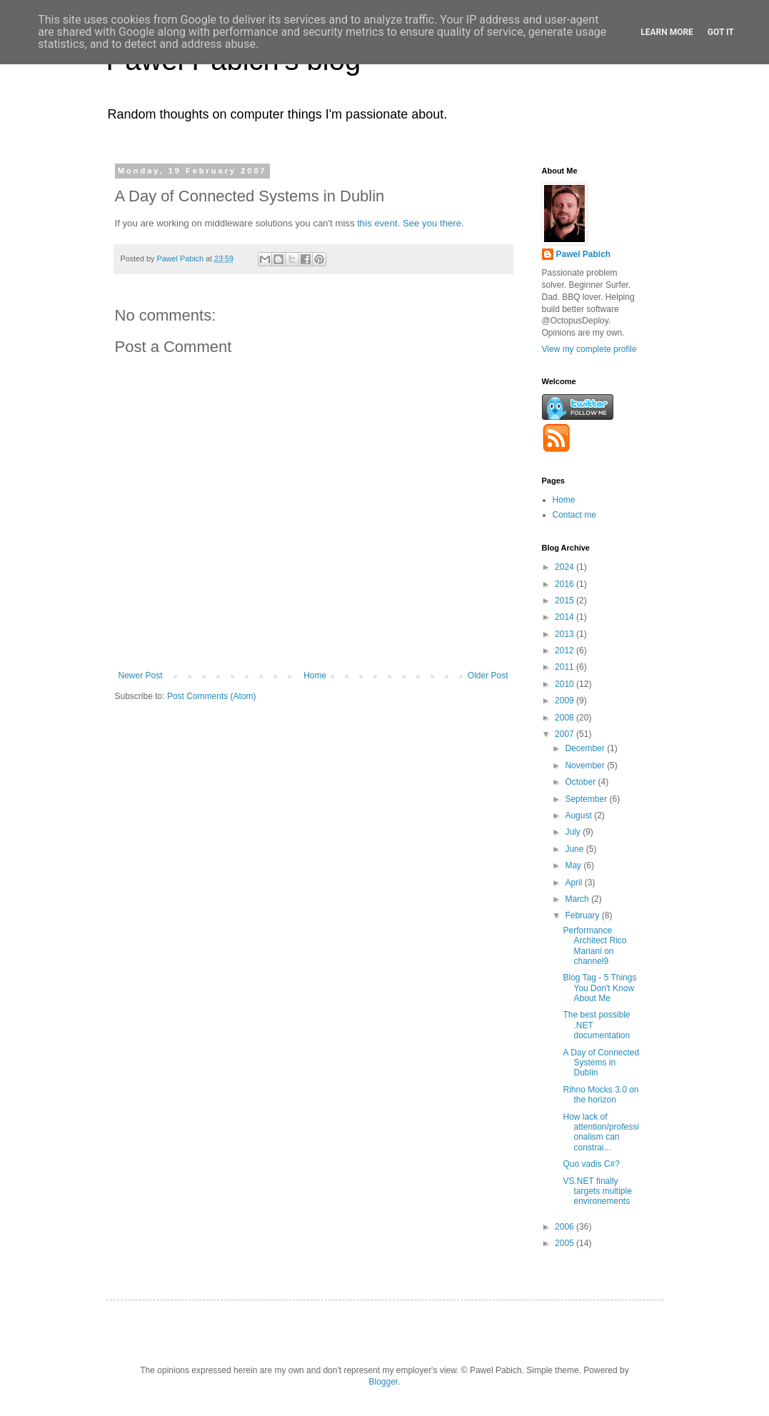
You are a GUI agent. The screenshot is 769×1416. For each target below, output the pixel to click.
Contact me (574, 515)
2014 (565, 617)
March (578, 899)
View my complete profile (589, 349)
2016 (565, 584)
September (587, 799)
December (586, 748)
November (586, 765)
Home (314, 676)
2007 (565, 734)
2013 (565, 634)
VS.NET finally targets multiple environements (597, 1191)
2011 (565, 667)
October (581, 782)
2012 (565, 651)
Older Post (488, 676)
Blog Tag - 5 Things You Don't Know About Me (599, 988)
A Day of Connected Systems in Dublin (601, 1063)
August (579, 815)
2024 (565, 567)
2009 (565, 701)
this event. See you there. (410, 223)
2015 (565, 601)
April (574, 883)
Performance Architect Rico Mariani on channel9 (594, 945)
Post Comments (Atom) (211, 696)
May (574, 865)
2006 (565, 1227)
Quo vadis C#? (591, 1164)
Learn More (666, 32)
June (575, 849)
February (583, 915)
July (574, 832)
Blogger (383, 1382)
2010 (565, 684)
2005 (565, 1243)
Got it (721, 32)
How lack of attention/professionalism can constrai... (600, 1132)
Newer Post (141, 676)
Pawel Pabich (583, 254)
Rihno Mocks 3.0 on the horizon (600, 1095)
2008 (565, 718)
